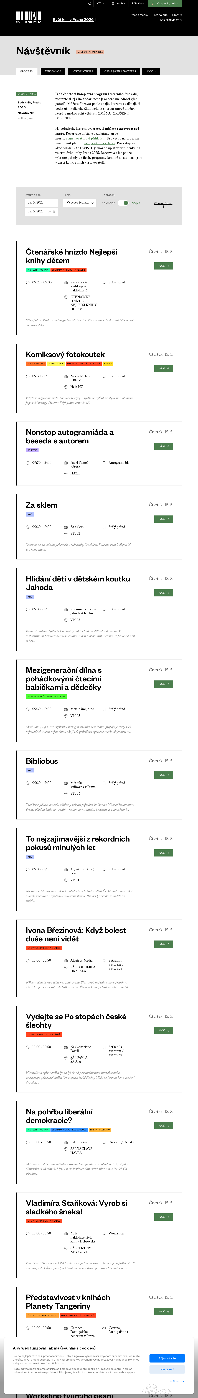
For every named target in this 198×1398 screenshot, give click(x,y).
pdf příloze (85, 1120)
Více (151, 71)
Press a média (139, 15)
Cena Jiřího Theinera (120, 71)
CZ (99, 3)
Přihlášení (138, 3)
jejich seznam (77, 1056)
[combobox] (79, 203)
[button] (74, 19)
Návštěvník (26, 113)
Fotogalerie (160, 15)
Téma (66, 195)
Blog (177, 15)
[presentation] (170, 1262)
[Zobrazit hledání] (89, 3)
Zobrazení (108, 195)
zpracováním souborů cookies (78, 1369)
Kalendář (108, 203)
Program (26, 71)
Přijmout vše (167, 1358)
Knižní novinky (171, 20)
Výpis (136, 203)
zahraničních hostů (105, 1086)
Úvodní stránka (27, 94)
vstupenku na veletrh (99, 143)
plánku (82, 1051)
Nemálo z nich (75, 1091)
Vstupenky (164, 1310)
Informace (53, 71)
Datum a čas (32, 195)
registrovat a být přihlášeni (85, 138)
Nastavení (167, 1369)
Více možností (163, 205)
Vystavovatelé (82, 71)
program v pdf (122, 1066)
